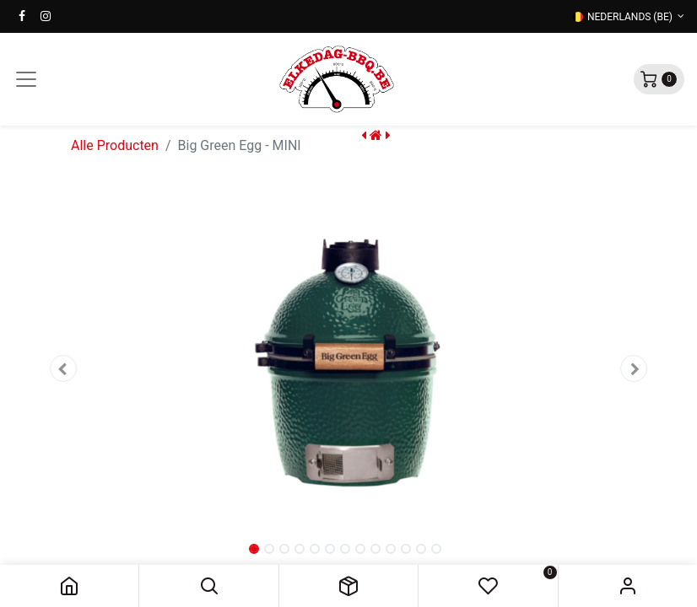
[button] (208, 586)
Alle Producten (115, 145)
